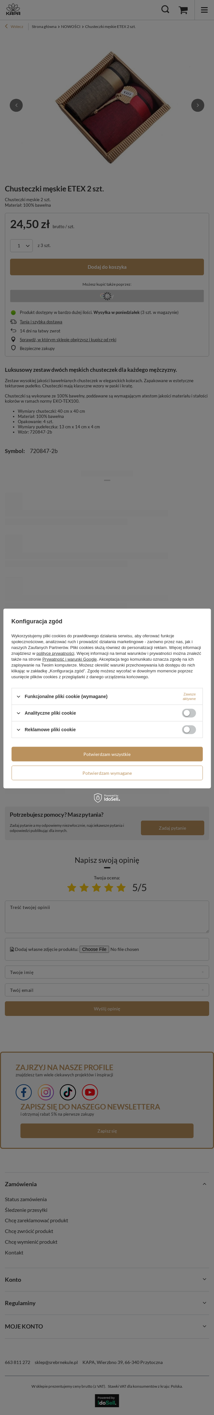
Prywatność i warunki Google (69, 659)
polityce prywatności (55, 653)
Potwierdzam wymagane (107, 772)
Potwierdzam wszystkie (107, 754)
